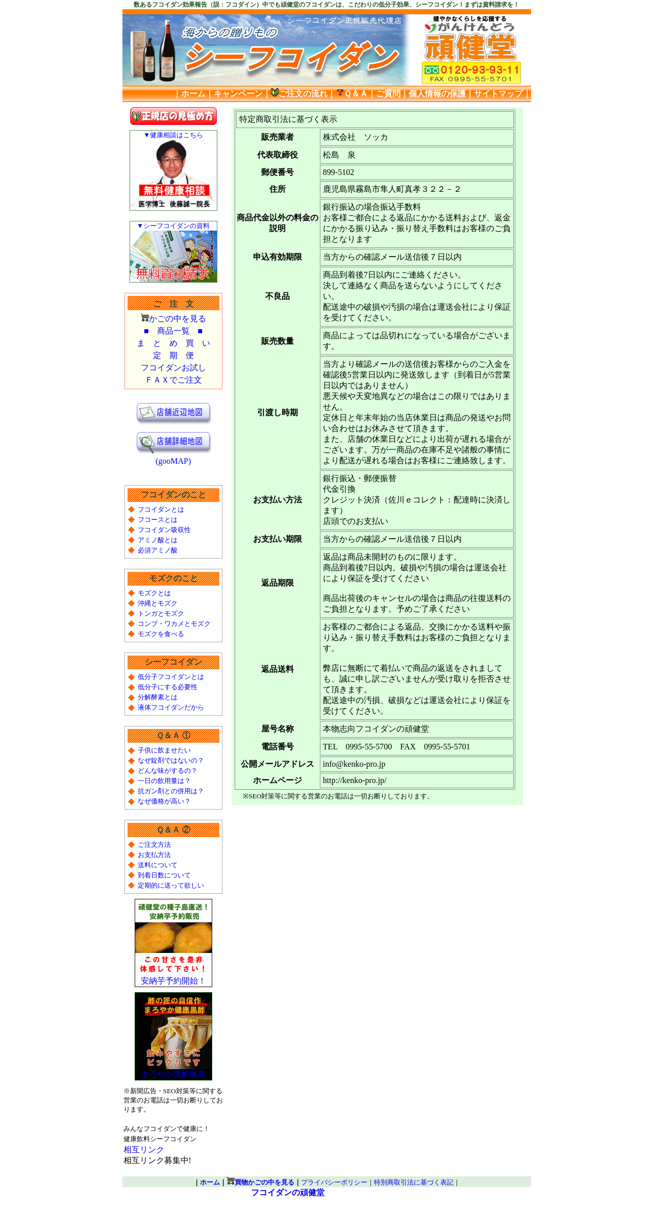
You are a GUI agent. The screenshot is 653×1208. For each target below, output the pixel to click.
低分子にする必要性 (167, 687)
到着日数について (164, 875)
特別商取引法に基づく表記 (414, 1182)
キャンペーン (238, 93)
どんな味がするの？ (167, 770)
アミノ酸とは (158, 540)
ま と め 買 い (173, 343)
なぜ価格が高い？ (164, 801)
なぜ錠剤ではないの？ (171, 760)
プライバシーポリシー (334, 1182)
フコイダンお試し (173, 367)
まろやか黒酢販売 (173, 1070)
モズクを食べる (161, 634)
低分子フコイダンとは (171, 677)
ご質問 (388, 93)
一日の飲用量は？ (164, 781)
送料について (158, 865)
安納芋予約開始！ (173, 977)
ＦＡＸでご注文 (173, 379)
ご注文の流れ (299, 93)
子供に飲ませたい (164, 750)
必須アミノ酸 (158, 550)
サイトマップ (498, 93)
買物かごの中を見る (264, 1182)
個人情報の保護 (437, 93)
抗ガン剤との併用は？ (171, 791)
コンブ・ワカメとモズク (174, 623)
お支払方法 (154, 855)
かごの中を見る (177, 318)
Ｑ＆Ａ (352, 93)
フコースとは (158, 519)
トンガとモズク (161, 613)
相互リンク (143, 1149)
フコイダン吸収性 (164, 530)
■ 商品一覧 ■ (173, 330)
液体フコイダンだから (171, 707)
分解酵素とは (158, 697)
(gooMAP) (173, 457)
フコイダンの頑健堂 (287, 1192)
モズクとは (154, 593)
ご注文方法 (154, 844)
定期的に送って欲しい (171, 885)
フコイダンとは (161, 509)
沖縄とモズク (158, 603)
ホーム (193, 93)
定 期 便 (173, 355)
